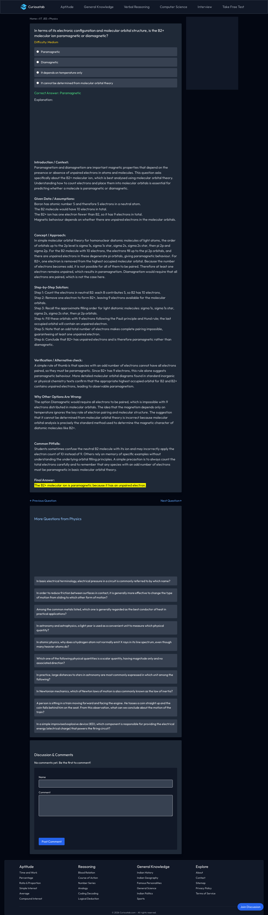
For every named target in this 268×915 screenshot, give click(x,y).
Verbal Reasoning (136, 7)
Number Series (86, 883)
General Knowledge (99, 7)
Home (33, 18)
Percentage (26, 877)
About (199, 872)
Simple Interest (28, 888)
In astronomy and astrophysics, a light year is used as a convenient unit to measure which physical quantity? (100, 628)
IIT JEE (43, 18)
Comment (44, 792)
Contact (200, 877)
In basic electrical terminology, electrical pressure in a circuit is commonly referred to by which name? (103, 581)
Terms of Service (206, 893)
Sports (141, 898)
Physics (53, 18)
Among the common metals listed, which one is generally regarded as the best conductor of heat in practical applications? (101, 611)
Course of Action (88, 877)
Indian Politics (145, 893)
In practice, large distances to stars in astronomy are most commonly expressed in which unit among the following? (104, 677)
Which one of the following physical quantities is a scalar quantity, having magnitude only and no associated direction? (99, 661)
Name (42, 777)
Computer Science (173, 7)
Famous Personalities (149, 883)
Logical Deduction (88, 898)
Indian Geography (147, 877)
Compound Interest (30, 898)
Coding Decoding (88, 893)
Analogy (83, 888)
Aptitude (67, 7)
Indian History (145, 872)
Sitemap (200, 883)
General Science (146, 888)
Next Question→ (171, 500)
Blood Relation (86, 872)
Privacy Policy (204, 888)
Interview (205, 7)
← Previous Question (43, 500)
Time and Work (28, 872)
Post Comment (52, 841)
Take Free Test (233, 7)
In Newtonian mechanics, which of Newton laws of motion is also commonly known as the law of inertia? (104, 691)
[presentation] (67, 827)
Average (24, 893)
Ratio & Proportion (30, 883)
